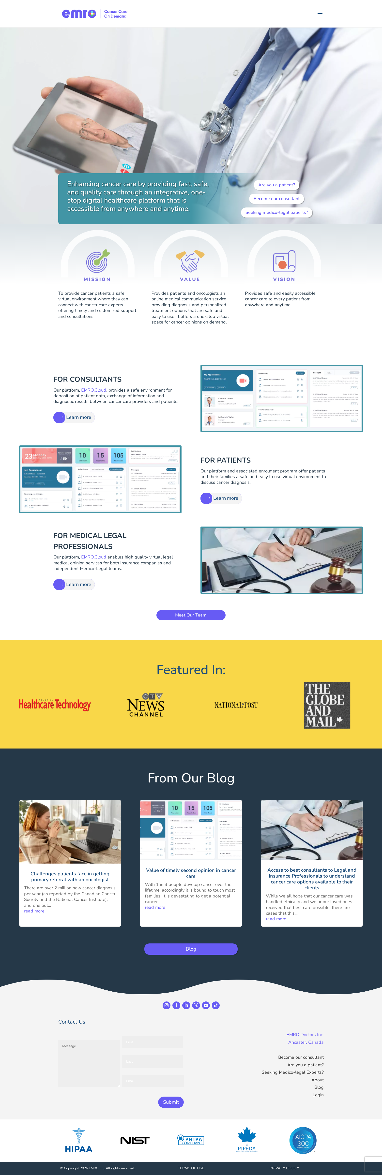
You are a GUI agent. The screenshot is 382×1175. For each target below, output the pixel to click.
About (317, 1080)
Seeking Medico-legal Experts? (293, 1072)
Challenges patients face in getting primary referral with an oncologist (70, 876)
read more (34, 911)
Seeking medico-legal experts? (276, 212)
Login (318, 1095)
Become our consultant (277, 199)
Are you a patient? (276, 185)
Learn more (78, 417)
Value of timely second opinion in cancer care (191, 873)
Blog (191, 949)
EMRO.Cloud (93, 390)
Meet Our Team (191, 615)
